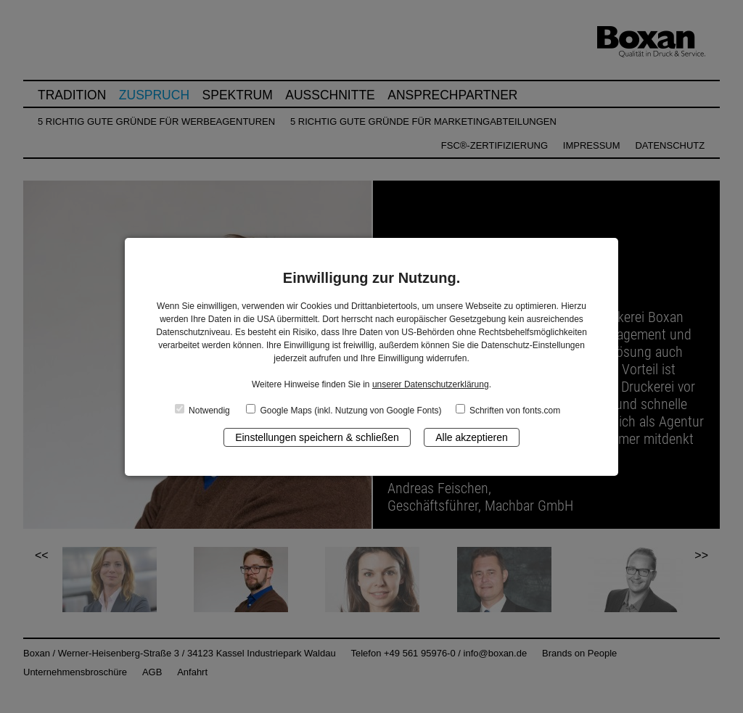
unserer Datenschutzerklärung (430, 384)
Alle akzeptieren (471, 437)
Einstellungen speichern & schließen (317, 437)
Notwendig (202, 410)
